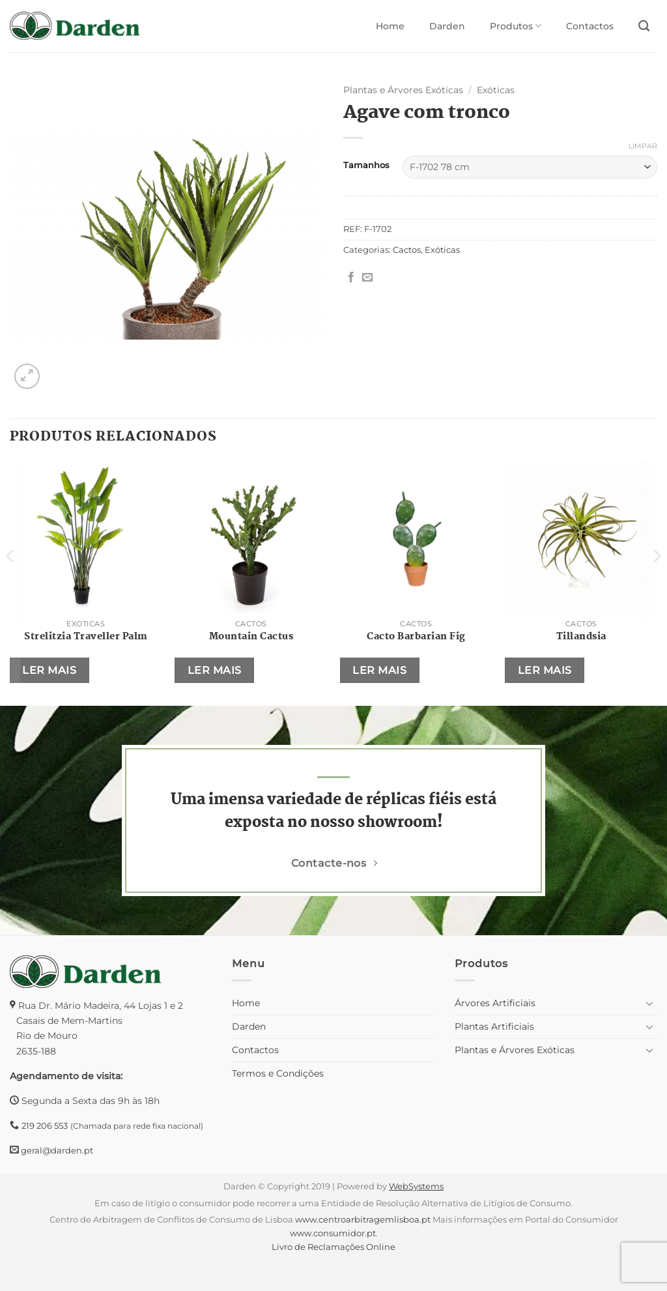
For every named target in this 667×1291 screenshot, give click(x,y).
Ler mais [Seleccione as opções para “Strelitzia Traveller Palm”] (49, 670)
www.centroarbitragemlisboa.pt (363, 1219)
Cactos (407, 250)
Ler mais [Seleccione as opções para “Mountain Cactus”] (215, 670)
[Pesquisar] (643, 26)
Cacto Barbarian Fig (416, 637)
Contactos (590, 26)
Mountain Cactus (251, 637)
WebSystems (416, 1186)
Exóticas (496, 90)
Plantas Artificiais (494, 1026)
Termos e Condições (278, 1073)
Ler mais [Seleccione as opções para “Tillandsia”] (545, 670)
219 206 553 (44, 1125)
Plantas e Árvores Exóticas (403, 90)
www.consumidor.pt (333, 1233)
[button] (27, 376)
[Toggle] (649, 1003)
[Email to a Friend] (367, 277)
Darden (447, 26)
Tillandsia (581, 637)
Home (390, 26)
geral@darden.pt (56, 1150)
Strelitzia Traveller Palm (86, 637)
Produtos (515, 26)
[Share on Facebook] (351, 277)
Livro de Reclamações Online (333, 1246)
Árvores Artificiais (495, 1003)
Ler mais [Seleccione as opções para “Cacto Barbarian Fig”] (379, 670)
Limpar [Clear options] (643, 146)
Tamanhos (366, 165)
